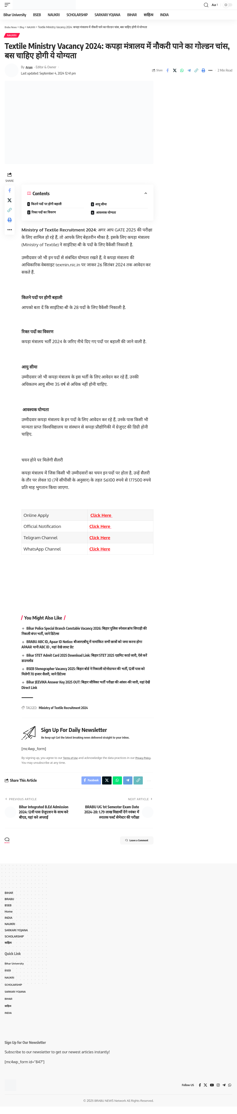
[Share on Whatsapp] (182, 71)
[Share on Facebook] (167, 71)
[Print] (203, 71)
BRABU (10, 902)
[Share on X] (175, 71)
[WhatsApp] (229, 1092)
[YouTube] (211, 1092)
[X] (204, 1092)
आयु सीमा (101, 205)
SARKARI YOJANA (17, 934)
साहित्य (8, 947)
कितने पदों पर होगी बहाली (47, 205)
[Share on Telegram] (189, 71)
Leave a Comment (131, 843)
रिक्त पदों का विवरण (45, 213)
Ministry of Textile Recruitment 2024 (64, 709)
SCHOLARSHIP (15, 941)
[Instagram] (217, 1092)
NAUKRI (12, 35)
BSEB (8, 908)
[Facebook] (198, 1092)
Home (9, 915)
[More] (210, 71)
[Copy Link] (196, 71)
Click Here (102, 515)
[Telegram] (223, 1092)
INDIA (9, 921)
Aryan (30, 68)
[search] (205, 5)
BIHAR (9, 895)
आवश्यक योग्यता (106, 213)
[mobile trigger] (8, 5)
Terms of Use (73, 759)
